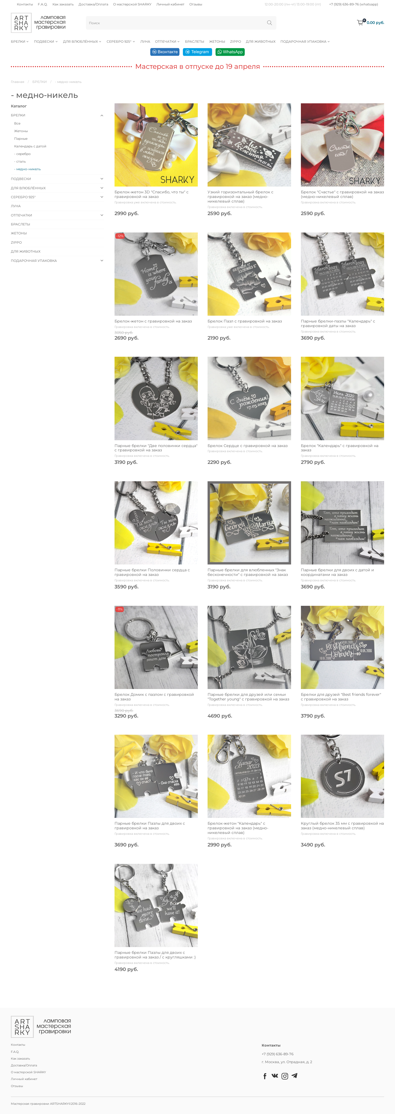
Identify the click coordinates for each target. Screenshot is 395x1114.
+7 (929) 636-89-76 (278, 1054)
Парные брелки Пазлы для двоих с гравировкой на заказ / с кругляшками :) (155, 954)
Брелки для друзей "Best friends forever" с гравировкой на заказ (341, 696)
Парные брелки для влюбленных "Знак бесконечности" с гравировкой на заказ (248, 572)
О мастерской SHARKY (132, 4)
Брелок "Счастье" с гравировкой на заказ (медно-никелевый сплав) (342, 194)
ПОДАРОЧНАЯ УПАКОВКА (305, 41)
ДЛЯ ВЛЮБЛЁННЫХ (82, 41)
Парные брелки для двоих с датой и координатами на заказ (337, 572)
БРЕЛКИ (20, 41)
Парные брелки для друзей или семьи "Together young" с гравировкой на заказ (248, 696)
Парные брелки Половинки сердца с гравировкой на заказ (152, 572)
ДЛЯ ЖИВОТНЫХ (261, 41)
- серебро (22, 154)
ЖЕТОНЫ (217, 41)
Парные (20, 138)
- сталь (20, 161)
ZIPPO (235, 41)
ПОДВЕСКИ (46, 41)
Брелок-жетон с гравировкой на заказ (153, 321)
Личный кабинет (170, 4)
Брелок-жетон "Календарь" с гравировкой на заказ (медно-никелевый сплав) (238, 828)
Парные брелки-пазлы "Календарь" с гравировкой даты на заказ (338, 323)
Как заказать (63, 4)
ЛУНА (145, 41)
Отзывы (195, 4)
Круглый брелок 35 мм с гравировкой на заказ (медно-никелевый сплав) (342, 825)
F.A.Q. (43, 4)
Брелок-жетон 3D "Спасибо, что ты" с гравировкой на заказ (152, 194)
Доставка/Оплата (93, 4)
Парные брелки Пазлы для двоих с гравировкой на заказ (150, 825)
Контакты (25, 4)
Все (17, 123)
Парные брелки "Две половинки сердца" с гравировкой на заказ (156, 447)
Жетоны (21, 131)
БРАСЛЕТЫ (194, 41)
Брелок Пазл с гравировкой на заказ (245, 321)
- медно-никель (27, 169)
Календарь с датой (30, 146)
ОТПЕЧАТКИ (167, 41)
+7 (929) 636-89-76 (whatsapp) (353, 4)
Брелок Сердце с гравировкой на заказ (248, 445)
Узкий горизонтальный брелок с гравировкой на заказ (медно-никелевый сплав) (240, 196)
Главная (17, 82)
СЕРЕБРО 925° (121, 41)
